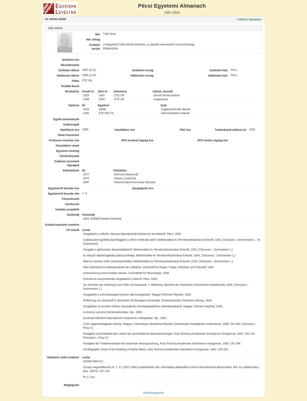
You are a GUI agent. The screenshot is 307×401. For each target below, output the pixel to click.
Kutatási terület (94, 46)
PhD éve (185, 129)
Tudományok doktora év (230, 129)
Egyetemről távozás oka (63, 193)
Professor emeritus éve (64, 140)
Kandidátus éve (125, 129)
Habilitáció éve (69, 129)
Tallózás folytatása (249, 19)
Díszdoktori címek (67, 145)
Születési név (70, 59)
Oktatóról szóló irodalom (63, 357)
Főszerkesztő (70, 198)
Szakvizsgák (71, 124)
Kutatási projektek (67, 209)
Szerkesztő (72, 204)
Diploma (73, 105)
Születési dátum (68, 70)
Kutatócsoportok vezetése (62, 224)
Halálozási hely (218, 75)
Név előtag (93, 39)
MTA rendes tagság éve (212, 140)
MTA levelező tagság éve (138, 140)
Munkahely (72, 91)
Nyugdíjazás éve (143, 188)
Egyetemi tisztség (67, 150)
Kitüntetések (71, 170)
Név (97, 34)
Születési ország (143, 70)
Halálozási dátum (68, 75)
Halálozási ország (142, 75)
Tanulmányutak (69, 156)
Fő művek (72, 230)
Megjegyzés (71, 385)
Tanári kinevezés (68, 135)
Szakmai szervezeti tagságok (66, 163)
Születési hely (219, 70)
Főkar (75, 80)
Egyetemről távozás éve (63, 188)
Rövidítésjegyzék (153, 392)
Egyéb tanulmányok (66, 119)
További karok (70, 86)
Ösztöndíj (73, 214)
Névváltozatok (70, 65)
